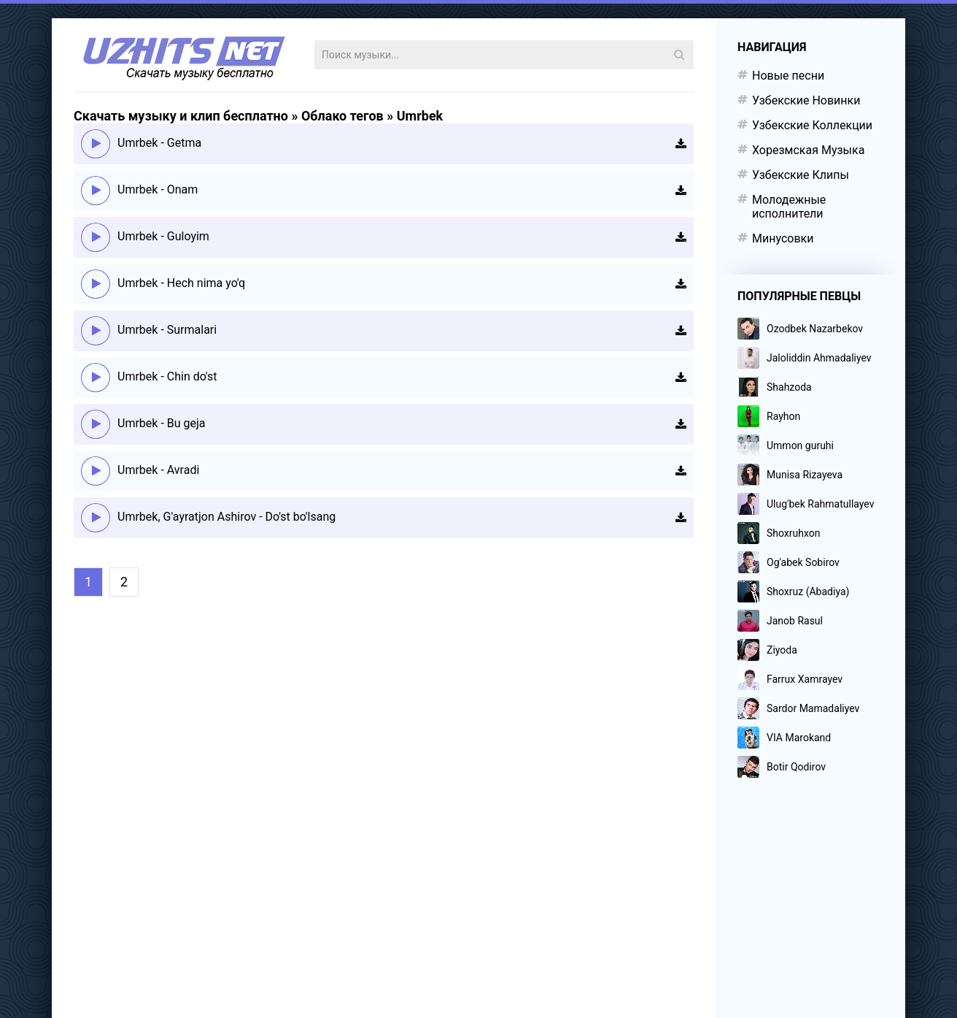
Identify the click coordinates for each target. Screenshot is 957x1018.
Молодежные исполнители (789, 207)
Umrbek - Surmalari (167, 330)
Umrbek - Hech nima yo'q (181, 283)
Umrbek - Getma (159, 143)
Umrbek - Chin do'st (167, 376)
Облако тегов (342, 115)
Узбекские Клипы (800, 175)
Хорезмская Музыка (808, 150)
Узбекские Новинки (806, 100)
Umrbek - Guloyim (163, 236)
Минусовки (782, 238)
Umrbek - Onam (157, 189)
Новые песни (788, 76)
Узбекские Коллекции (812, 125)
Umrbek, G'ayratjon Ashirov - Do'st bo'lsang (226, 517)
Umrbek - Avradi (158, 470)
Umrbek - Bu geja (161, 423)
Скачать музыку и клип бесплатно (181, 115)
